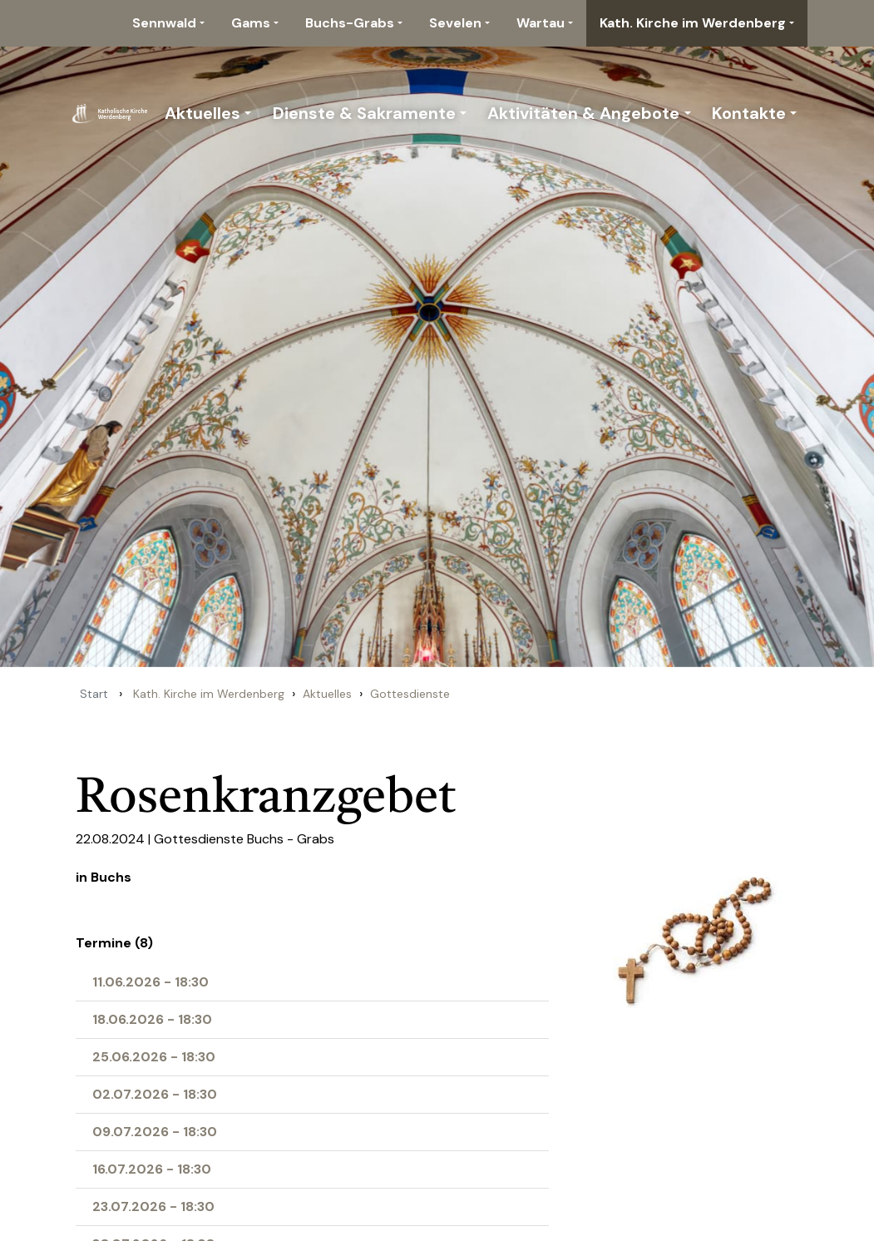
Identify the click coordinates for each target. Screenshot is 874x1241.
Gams (250, 23)
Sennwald (164, 23)
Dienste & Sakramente (364, 113)
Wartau (540, 23)
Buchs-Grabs (349, 23)
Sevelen (455, 23)
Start (94, 693)
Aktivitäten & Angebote (583, 113)
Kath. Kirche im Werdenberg (693, 23)
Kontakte (749, 113)
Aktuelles (202, 113)
